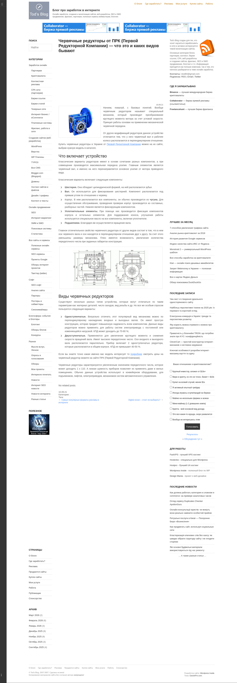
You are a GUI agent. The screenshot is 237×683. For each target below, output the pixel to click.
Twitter (198, 76)
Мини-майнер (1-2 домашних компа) (189, 403)
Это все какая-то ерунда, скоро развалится (192, 414)
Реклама (168, 3)
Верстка (35, 151)
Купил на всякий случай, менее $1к (188, 382)
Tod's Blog (39, 10)
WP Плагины (37, 157)
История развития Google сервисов (187, 238)
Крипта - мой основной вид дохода (188, 409)
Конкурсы (36, 335)
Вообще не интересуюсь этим (186, 420)
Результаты (192, 434)
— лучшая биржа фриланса (191, 109)
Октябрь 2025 (35, 642)
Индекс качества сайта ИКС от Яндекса (189, 244)
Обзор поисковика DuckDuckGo (185, 282)
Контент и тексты (39, 201)
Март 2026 (34, 615)
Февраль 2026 (36, 620)
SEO (33, 212)
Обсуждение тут (192, 439)
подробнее (136, 354)
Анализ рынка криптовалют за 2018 (187, 233)
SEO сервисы (38, 254)
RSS (183, 76)
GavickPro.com (196, 676)
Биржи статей (38, 103)
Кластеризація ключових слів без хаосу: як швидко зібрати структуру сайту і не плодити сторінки (192, 538)
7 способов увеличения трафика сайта (189, 228)
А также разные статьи (192, 555)
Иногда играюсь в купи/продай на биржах (191, 393)
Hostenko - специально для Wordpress (189, 460)
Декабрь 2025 (35, 631)
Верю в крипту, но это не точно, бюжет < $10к (193, 377)
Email (190, 76)
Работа (209, 3)
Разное (32, 341)
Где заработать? (153, 3)
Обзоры (35, 364)
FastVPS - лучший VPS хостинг (185, 454)
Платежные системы (41, 123)
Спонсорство (35, 598)
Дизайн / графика (40, 195)
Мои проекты (37, 369)
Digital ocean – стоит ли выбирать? (144, 400)
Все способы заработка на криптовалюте (190, 258)
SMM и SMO (37, 223)
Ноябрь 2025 (35, 636)
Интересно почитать (41, 374)
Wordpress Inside (178, 470)
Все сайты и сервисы (39, 240)
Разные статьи (38, 399)
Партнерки (36, 70)
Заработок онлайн (38, 65)
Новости (35, 380)
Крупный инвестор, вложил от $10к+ (189, 371)
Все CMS (35, 168)
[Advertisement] (111, 79)
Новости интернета (40, 394)
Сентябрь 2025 (36, 647)
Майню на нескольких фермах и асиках (190, 398)
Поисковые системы (41, 228)
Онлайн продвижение (39, 207)
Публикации (35, 593)
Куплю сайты (196, 3)
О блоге (138, 3)
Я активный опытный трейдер (186, 387)
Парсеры (35, 295)
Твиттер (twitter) (39, 273)
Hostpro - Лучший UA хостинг (184, 465)
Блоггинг (35, 324)
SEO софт (36, 285)
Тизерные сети (38, 109)
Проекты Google (39, 259)
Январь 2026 (35, 626)
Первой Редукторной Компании (124, 144)
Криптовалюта (38, 76)
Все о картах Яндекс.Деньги (184, 277)
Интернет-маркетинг (41, 218)
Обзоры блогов (38, 330)
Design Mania (176, 476)
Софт (31, 279)
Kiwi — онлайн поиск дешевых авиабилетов (191, 263)
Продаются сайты (37, 572)
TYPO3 (34, 162)
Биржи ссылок (38, 98)
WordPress (36, 146)
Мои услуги (181, 3)
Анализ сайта (38, 290)
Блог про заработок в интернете (76, 10)
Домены (35, 181)
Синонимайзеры (39, 309)
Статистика (36, 234)
